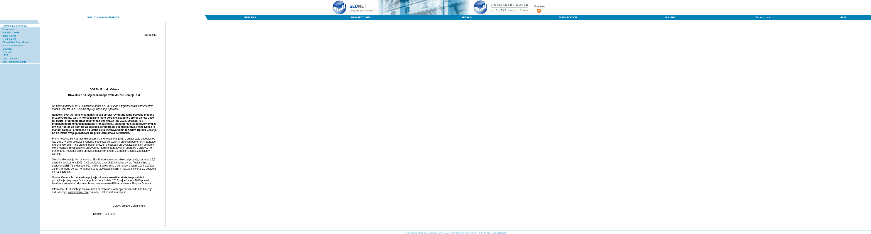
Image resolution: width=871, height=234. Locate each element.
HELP (842, 17)
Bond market (9, 35)
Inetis (463, 233)
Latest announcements (14, 26)
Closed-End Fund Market (15, 42)
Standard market (11, 32)
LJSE (5, 55)
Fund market (9, 39)
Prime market (9, 29)
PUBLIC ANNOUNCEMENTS (103, 17)
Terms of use (762, 17)
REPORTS (250, 17)
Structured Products (13, 45)
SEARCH (466, 17)
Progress (7, 52)
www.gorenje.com (78, 192)
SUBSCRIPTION (568, 17)
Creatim (472, 233)
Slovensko (539, 6)
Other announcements (14, 62)
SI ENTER (8, 48)
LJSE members (10, 58)
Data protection (499, 233)
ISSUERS (670, 17)
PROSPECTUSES (360, 17)
